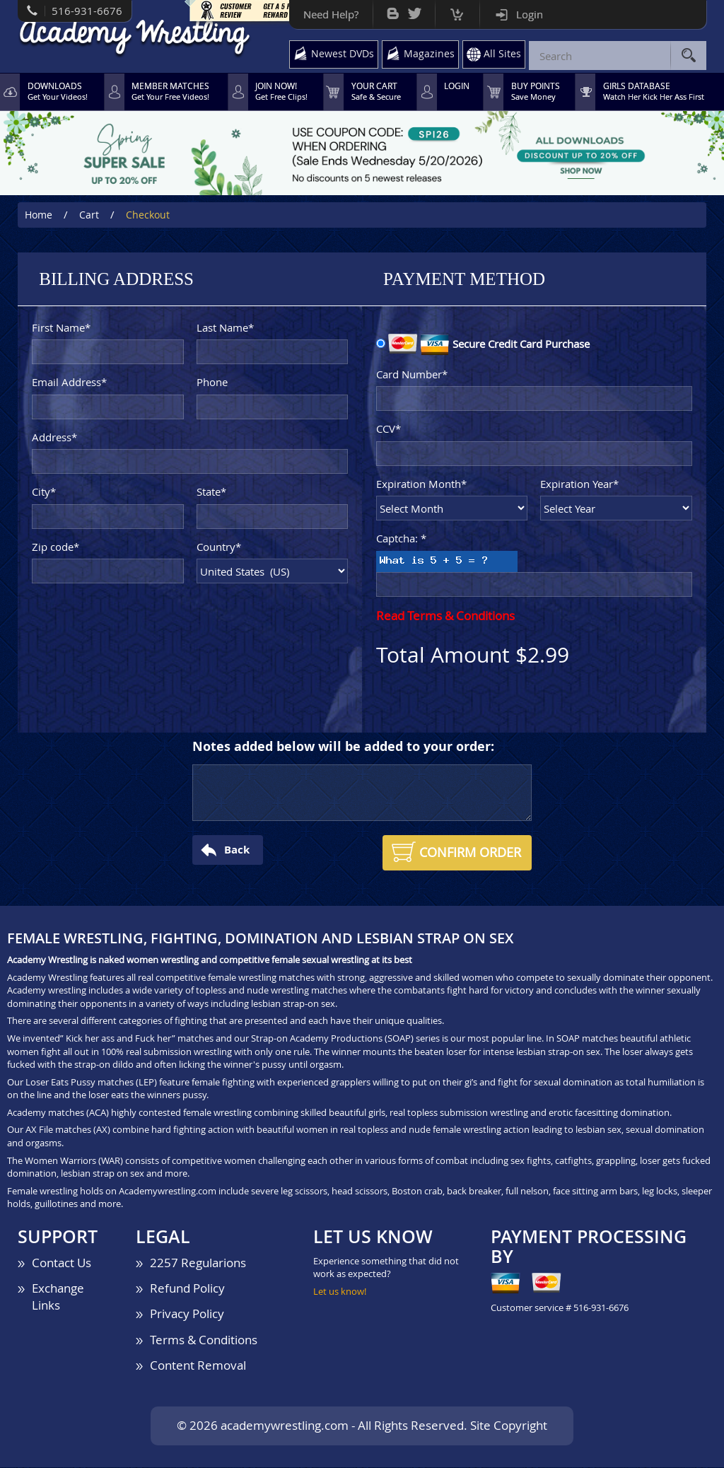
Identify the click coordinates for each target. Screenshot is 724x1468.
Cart (452, 11)
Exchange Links (58, 1298)
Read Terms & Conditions (445, 616)
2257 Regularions (198, 1263)
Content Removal (198, 1366)
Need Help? (326, 14)
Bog (388, 10)
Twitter (410, 10)
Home (38, 215)
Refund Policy (187, 1289)
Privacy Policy (187, 1315)
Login (524, 14)
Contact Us (61, 1263)
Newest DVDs (339, 54)
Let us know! (339, 1292)
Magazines (427, 54)
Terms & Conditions (203, 1340)
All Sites (502, 54)
